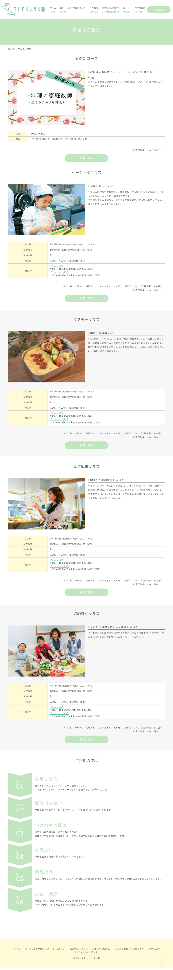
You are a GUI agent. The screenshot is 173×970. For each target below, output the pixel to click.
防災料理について (110, 9)
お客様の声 (139, 9)
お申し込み (158, 9)
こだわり (93, 9)
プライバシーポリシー (89, 954)
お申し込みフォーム (54, 787)
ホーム (53, 9)
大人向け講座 (121, 950)
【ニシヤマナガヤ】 (59, 272)
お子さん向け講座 (101, 950)
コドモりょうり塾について (73, 9)
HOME (11, 48)
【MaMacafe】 (57, 266)
